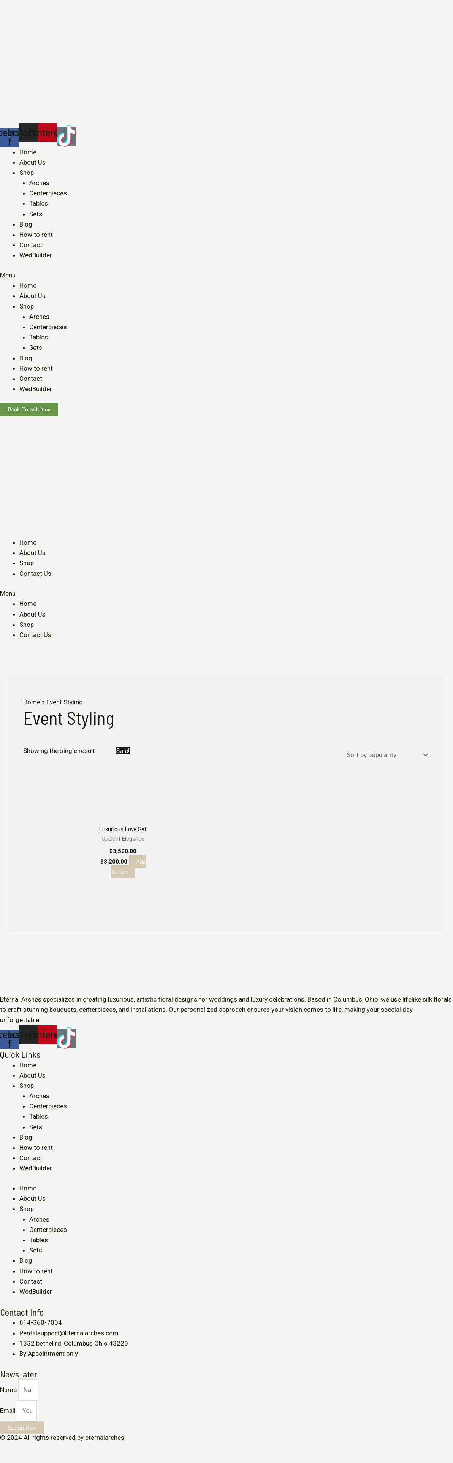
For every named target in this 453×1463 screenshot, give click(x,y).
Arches (39, 183)
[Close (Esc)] (7, 1448)
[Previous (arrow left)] (7, 1459)
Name (9, 1389)
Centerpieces (48, 193)
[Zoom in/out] (57, 1448)
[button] (226, 275)
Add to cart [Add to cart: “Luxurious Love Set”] (128, 867)
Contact (30, 245)
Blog (25, 224)
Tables (38, 203)
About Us (32, 162)
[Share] (24, 1448)
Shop (26, 172)
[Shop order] (386, 754)
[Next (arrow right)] (24, 1459)
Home (27, 152)
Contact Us (35, 573)
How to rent (36, 234)
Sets (35, 214)
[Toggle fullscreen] (41, 1448)
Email (8, 1410)
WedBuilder (35, 255)
